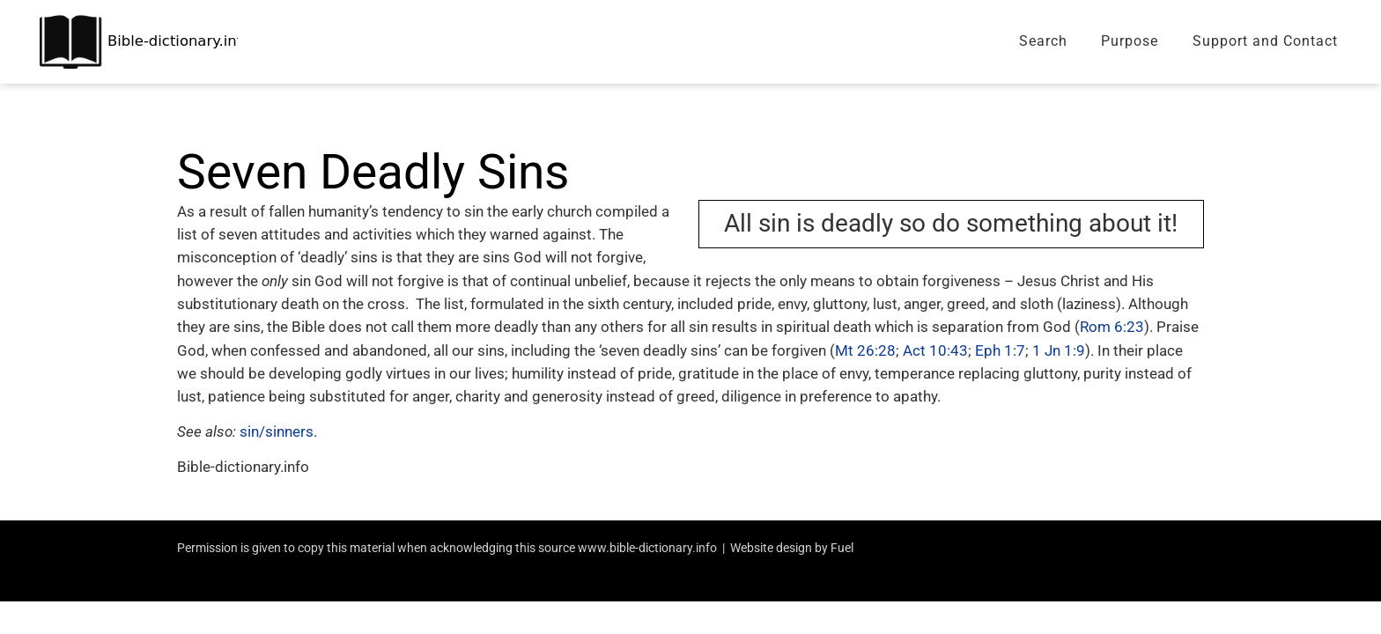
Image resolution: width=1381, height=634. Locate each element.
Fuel (842, 548)
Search (1043, 41)
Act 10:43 (935, 350)
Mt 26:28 (865, 350)
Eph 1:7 (1000, 350)
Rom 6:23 (1112, 326)
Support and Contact (1265, 41)
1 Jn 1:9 (1058, 350)
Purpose (1129, 41)
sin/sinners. (278, 431)
